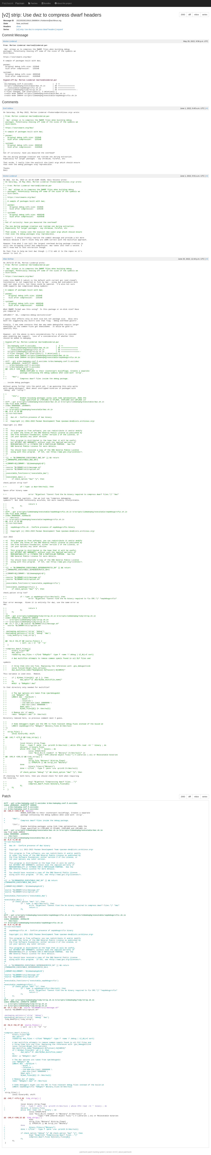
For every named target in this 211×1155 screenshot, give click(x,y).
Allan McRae (8, 259)
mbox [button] (196, 14)
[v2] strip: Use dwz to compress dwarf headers (36, 29)
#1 (207, 108)
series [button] (204, 14)
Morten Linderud (10, 41)
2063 (183, 14)
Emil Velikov (8, 108)
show (18, 26)
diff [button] (189, 14)
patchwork (83, 1152)
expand (60, 29)
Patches (32, 3)
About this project (63, 3)
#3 (207, 259)
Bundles (46, 3)
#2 (207, 176)
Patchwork (7, 3)
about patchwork (125, 1152)
